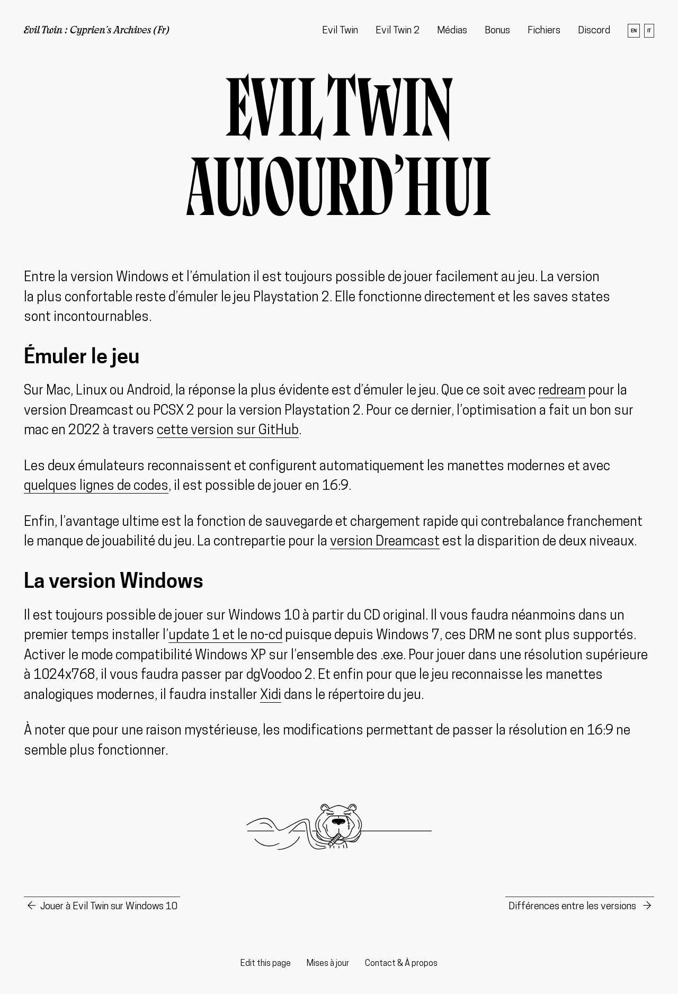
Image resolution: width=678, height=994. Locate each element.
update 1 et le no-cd (225, 635)
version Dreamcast (385, 542)
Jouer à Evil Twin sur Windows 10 (108, 907)
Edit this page (265, 964)
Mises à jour (328, 964)
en (634, 30)
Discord (594, 31)
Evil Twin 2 (398, 31)
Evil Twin (340, 31)
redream (561, 391)
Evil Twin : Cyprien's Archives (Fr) (97, 31)
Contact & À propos (401, 964)
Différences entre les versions (573, 907)
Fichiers (544, 31)
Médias (452, 31)
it (649, 30)
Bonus (497, 31)
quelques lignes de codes (96, 486)
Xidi (270, 695)
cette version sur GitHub (228, 430)
